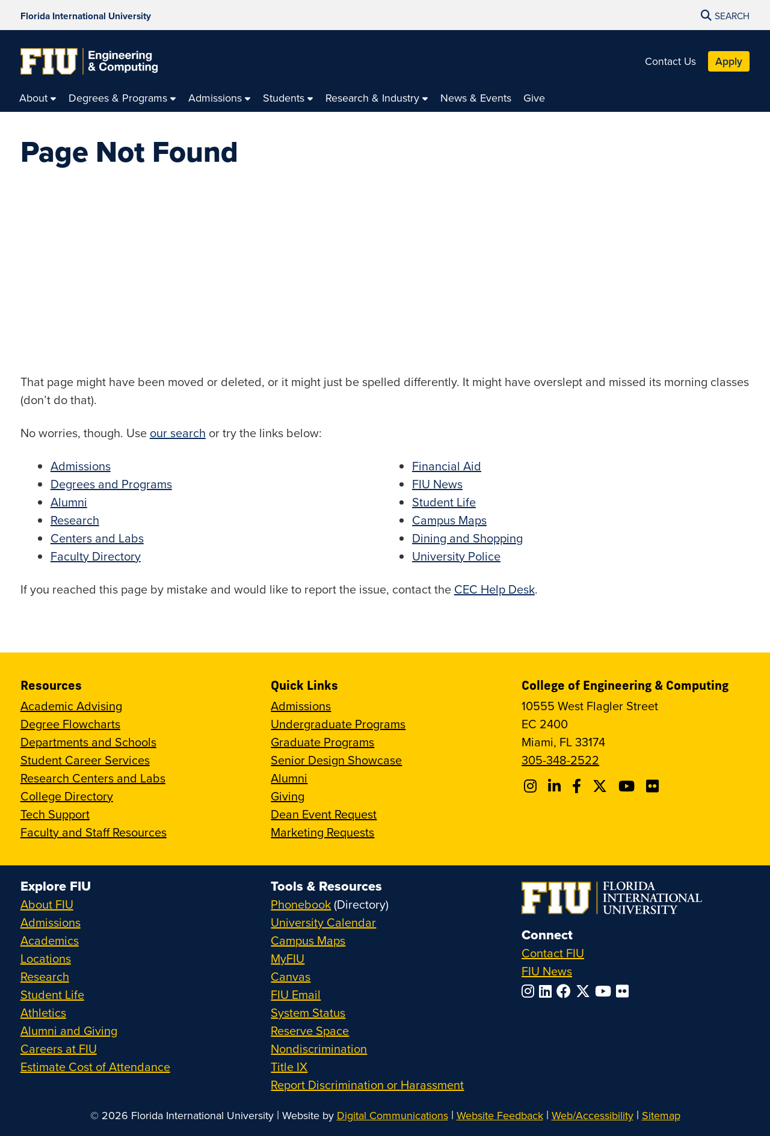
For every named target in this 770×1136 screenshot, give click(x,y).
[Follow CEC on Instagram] (532, 786)
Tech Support (55, 814)
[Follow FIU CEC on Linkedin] (556, 786)
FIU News (437, 484)
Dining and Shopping (467, 538)
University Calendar (323, 922)
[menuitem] (38, 98)
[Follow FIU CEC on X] (601, 786)
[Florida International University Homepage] (85, 15)
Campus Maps (449, 520)
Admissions (81, 465)
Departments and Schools (88, 742)
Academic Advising (71, 705)
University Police (456, 556)
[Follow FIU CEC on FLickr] (654, 786)
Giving (287, 796)
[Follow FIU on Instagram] (530, 991)
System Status (308, 1012)
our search (178, 432)
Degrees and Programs (111, 484)
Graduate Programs (322, 742)
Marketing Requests (322, 832)
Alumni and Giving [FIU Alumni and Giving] (68, 1030)
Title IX (289, 1066)
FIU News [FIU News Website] (547, 971)
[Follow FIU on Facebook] (566, 991)
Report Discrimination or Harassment (367, 1084)
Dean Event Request (324, 814)
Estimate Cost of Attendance (95, 1066)
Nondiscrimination (319, 1048)
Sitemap (661, 1115)
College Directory (66, 796)
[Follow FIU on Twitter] (585, 991)
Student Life (444, 502)
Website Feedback (500, 1115)
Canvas (290, 976)
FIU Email (296, 994)
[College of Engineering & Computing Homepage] (89, 61)
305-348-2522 (560, 760)
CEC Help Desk (494, 589)
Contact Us (670, 61)
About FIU (46, 904)
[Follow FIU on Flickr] (624, 991)
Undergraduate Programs (338, 723)
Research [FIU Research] (44, 976)
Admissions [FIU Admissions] (50, 922)
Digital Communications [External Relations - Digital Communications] (392, 1115)
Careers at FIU (58, 1048)
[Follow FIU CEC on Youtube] (628, 786)
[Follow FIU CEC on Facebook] (578, 786)
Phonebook (301, 904)
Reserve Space (310, 1030)
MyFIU (287, 958)
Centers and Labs (97, 538)
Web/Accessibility (592, 1115)
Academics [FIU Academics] (49, 940)
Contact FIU (553, 953)
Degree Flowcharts (70, 723)
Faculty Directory (96, 556)
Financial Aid (446, 465)
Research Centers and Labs (92, 778)
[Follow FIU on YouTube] (605, 991)
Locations (45, 958)
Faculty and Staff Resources (93, 832)
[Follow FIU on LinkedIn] (547, 991)
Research (75, 520)
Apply (728, 61)
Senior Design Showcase (336, 760)
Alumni (69, 502)
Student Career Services (85, 760)
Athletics (43, 1012)
